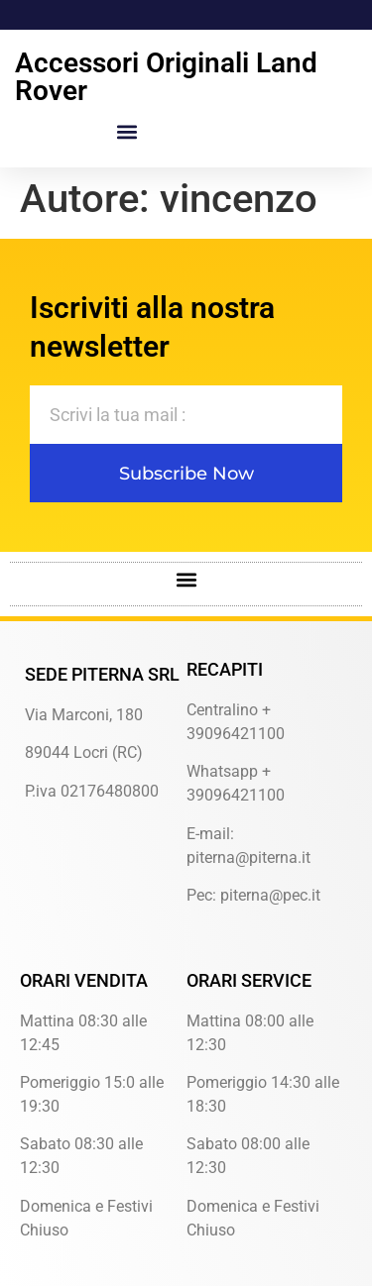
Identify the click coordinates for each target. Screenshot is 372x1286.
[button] (127, 131)
